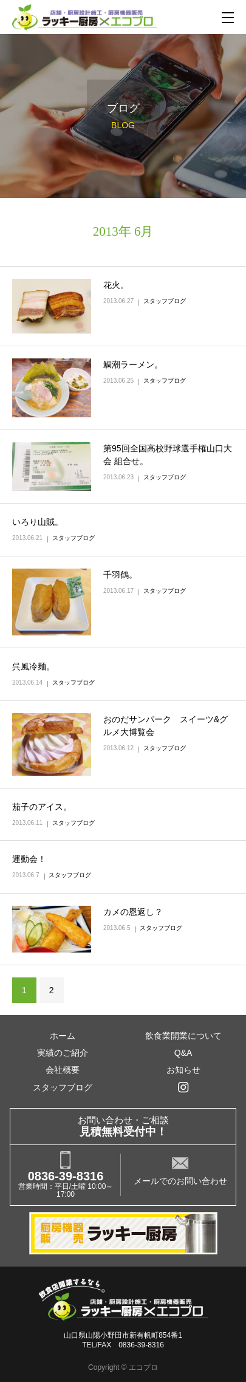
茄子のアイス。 (42, 807)
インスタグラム (183, 1087)
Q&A (183, 1053)
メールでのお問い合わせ (180, 1181)
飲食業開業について (183, 1036)
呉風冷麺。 (33, 666)
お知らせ (183, 1070)
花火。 (116, 285)
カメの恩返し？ (133, 912)
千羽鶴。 (120, 575)
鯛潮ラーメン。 (133, 364)
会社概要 (63, 1070)
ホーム (62, 1036)
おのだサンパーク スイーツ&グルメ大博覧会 (165, 725)
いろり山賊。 (37, 522)
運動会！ (29, 859)
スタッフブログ (164, 301)
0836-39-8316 (66, 1176)
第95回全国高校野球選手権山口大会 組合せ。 (167, 454)
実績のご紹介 (62, 1053)
